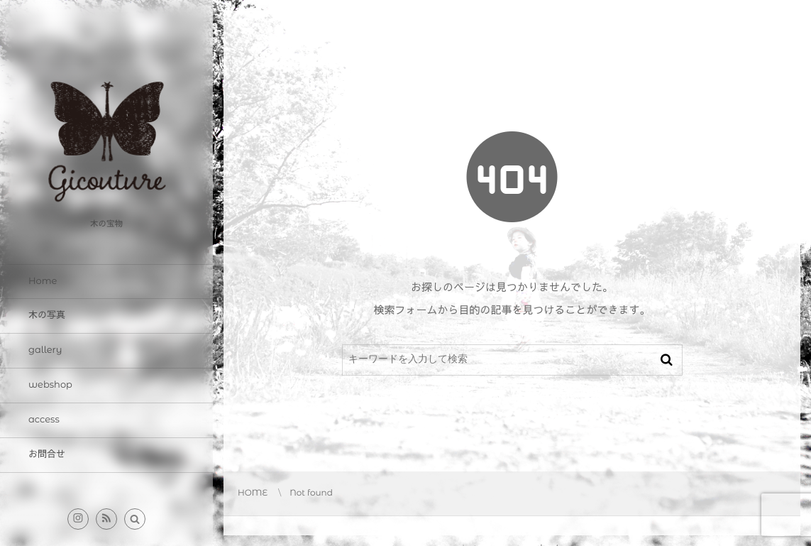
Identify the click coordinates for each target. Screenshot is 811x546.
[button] (135, 519)
